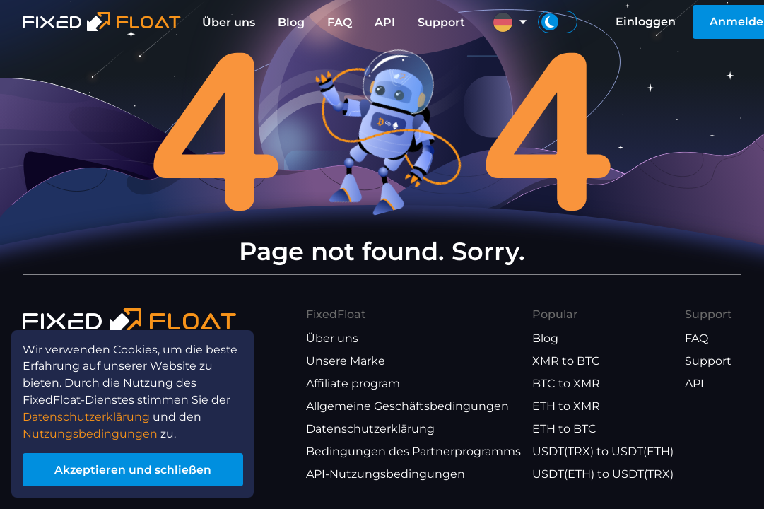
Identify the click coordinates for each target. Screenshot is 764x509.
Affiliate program (353, 383)
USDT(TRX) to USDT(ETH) (603, 451)
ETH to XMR (566, 406)
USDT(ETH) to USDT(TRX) (603, 474)
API (385, 22)
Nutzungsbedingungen (90, 432)
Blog (291, 22)
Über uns (228, 22)
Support (441, 22)
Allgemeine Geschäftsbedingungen (407, 406)
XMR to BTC (566, 361)
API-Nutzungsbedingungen (385, 474)
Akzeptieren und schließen (134, 469)
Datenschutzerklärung (370, 428)
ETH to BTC (564, 428)
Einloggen (646, 21)
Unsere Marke (345, 361)
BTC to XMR (566, 383)
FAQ (339, 22)
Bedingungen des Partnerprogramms (413, 451)
